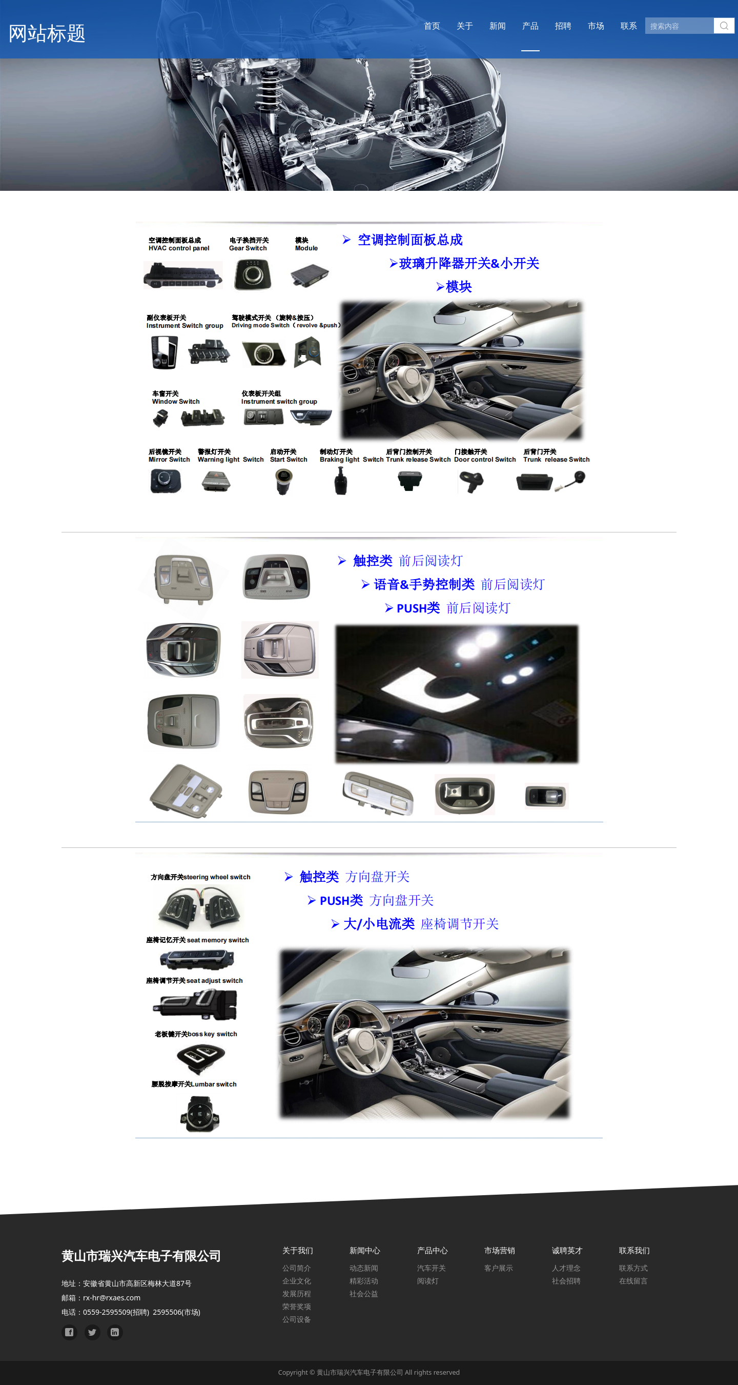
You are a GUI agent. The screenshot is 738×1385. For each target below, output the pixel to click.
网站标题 (60, 25)
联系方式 (633, 1268)
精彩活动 (364, 1280)
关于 (446, 25)
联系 (610, 25)
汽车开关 (431, 1268)
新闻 (478, 25)
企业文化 (296, 1280)
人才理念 (566, 1268)
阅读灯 (428, 1280)
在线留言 (633, 1280)
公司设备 (296, 1319)
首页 (413, 25)
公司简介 (296, 1268)
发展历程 (296, 1293)
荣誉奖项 (296, 1306)
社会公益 (364, 1293)
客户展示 (498, 1268)
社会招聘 (566, 1280)
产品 (511, 25)
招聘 (544, 25)
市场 (577, 25)
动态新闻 (364, 1268)
